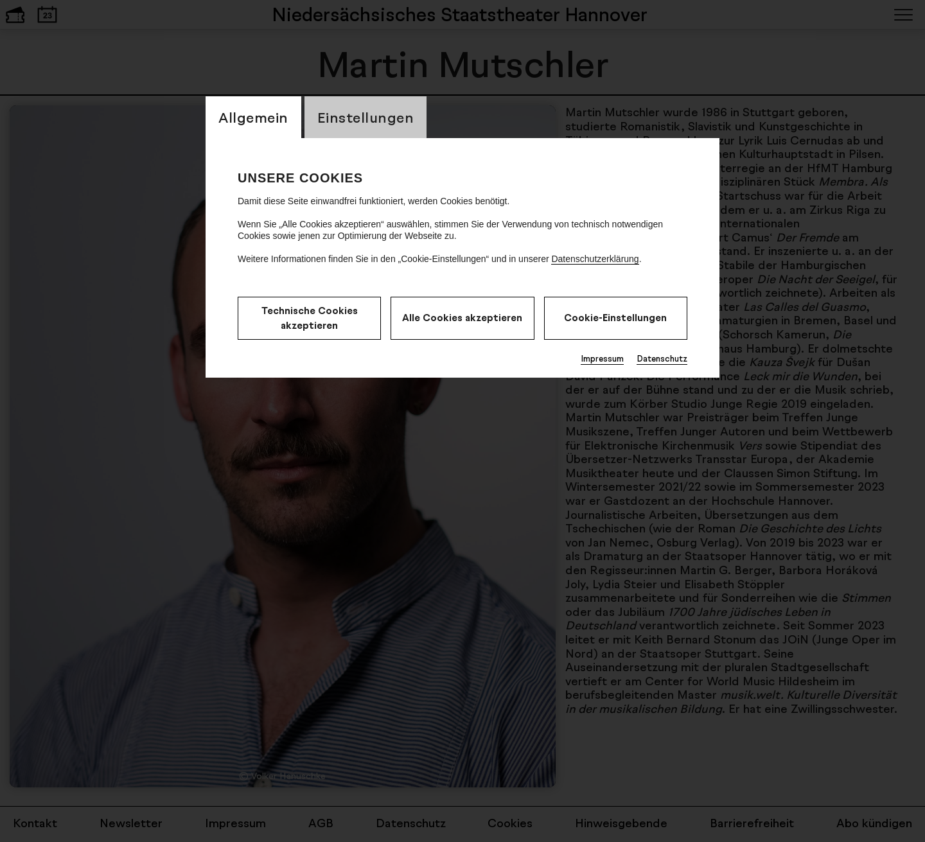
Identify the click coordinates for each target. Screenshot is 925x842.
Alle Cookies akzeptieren (462, 317)
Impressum (602, 358)
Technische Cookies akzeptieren (309, 317)
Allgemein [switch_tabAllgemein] (253, 117)
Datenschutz (662, 358)
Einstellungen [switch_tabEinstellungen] (365, 117)
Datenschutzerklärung (595, 259)
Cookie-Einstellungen (615, 317)
